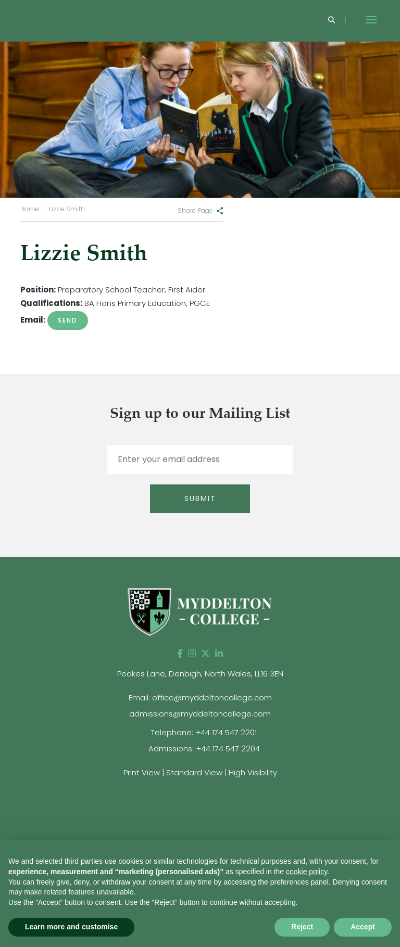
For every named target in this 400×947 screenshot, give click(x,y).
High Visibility (253, 772)
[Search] (331, 20)
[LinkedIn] (219, 653)
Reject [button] (302, 927)
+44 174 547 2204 (228, 748)
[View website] (360, 804)
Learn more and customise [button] (71, 927)
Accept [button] (363, 927)
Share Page (195, 210)
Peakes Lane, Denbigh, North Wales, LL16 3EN (200, 673)
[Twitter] (205, 653)
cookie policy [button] (306, 871)
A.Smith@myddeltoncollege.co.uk (67, 320)
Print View (141, 772)
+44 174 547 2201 (226, 732)
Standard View (194, 772)
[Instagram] (192, 653)
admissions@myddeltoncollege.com (200, 713)
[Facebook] (180, 653)
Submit (200, 498)
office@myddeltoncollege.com (212, 697)
